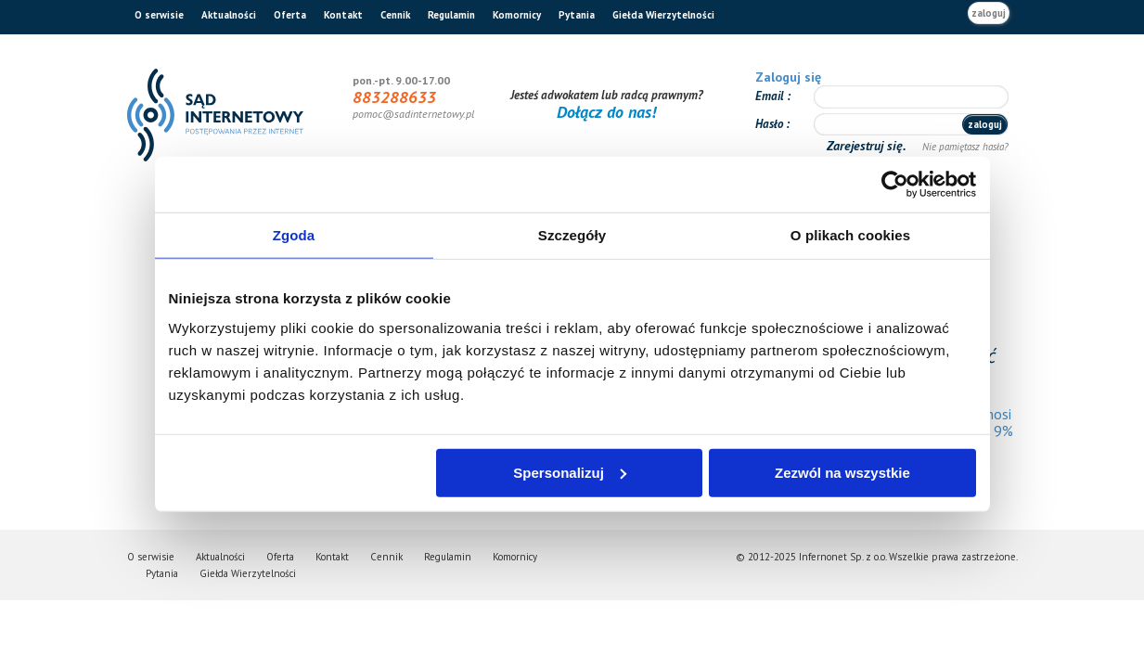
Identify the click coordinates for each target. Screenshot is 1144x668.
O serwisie (159, 14)
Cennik (395, 14)
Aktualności (228, 14)
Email (771, 96)
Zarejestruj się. (868, 145)
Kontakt (343, 14)
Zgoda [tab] (294, 235)
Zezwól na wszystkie (842, 472)
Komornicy (517, 14)
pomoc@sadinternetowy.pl (413, 114)
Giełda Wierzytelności (663, 14)
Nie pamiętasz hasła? (965, 146)
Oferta (290, 14)
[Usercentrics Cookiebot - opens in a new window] (895, 185)
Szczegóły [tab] (572, 235)
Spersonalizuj (569, 472)
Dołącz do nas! (606, 111)
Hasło (770, 124)
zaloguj (988, 12)
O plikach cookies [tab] (850, 235)
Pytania (577, 14)
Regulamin (451, 14)
